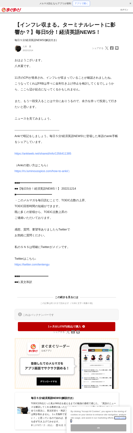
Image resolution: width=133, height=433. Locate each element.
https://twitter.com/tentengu (32, 264)
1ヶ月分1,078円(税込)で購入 (66, 326)
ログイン (124, 10)
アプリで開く (81, 3)
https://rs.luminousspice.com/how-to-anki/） (43, 171)
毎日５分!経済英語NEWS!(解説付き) (36, 40)
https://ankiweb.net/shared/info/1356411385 (43, 153)
